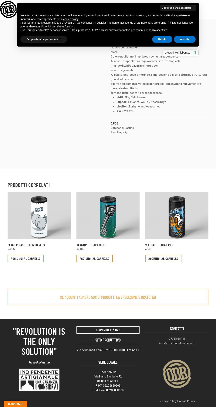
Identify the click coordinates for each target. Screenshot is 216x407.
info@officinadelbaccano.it (177, 343)
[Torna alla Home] (8, 9)
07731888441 (177, 338)
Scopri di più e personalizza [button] (43, 39)
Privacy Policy (168, 401)
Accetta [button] (185, 39)
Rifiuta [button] (162, 39)
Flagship (122, 132)
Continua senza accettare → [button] (178, 7)
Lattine (129, 127)
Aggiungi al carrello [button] (26, 258)
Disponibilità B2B (108, 330)
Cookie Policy (186, 401)
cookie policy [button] (70, 19)
